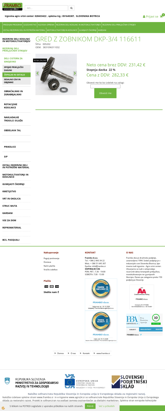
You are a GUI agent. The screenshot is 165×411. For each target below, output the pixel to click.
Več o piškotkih (107, 406)
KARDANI (102, 30)
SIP (6, 156)
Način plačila (49, 266)
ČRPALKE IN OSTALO (14, 74)
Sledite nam (50, 292)
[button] (75, 73)
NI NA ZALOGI (40, 60)
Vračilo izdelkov (51, 269)
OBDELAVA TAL (12, 130)
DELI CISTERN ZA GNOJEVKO (13, 60)
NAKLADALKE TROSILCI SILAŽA (13, 119)
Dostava (47, 262)
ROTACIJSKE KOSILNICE (10, 106)
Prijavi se (150, 16)
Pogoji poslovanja (51, 258)
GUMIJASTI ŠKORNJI (87, 30)
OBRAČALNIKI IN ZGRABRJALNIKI (13, 93)
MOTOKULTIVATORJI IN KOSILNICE (62, 30)
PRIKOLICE (10, 146)
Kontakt (86, 353)
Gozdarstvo (30, 24)
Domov (60, 353)
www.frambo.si (103, 353)
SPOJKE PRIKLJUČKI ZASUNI (13, 69)
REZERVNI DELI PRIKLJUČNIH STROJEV (119, 24)
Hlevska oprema (46, 24)
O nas (73, 353)
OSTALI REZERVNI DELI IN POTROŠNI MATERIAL (24, 30)
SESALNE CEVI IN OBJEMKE (12, 81)
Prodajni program (12, 24)
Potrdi (90, 406)
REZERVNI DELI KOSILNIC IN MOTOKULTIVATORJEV (78, 24)
